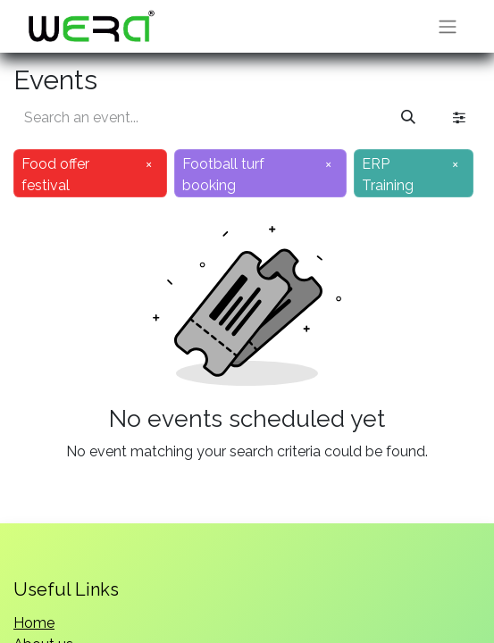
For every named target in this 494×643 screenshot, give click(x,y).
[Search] (408, 118)
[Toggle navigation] (447, 26)
